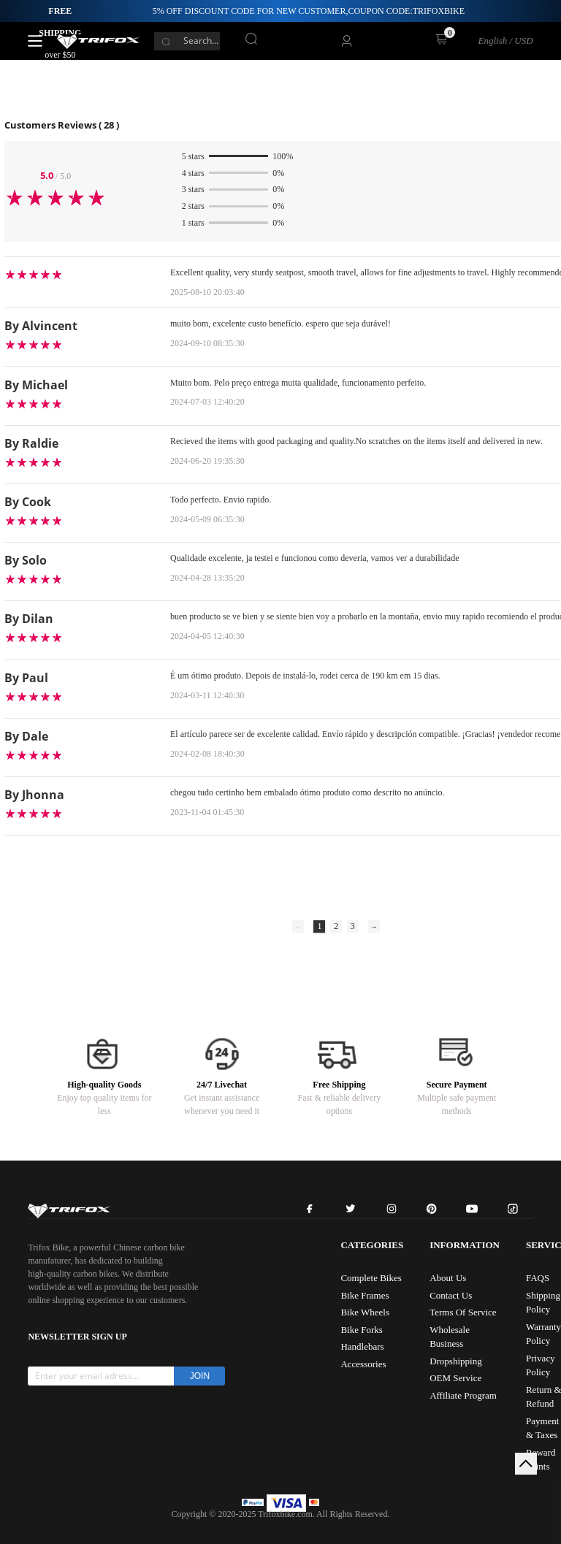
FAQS (537, 1277)
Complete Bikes (370, 1277)
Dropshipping (456, 1361)
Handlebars (361, 1346)
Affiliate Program (463, 1395)
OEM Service (455, 1377)
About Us (448, 1277)
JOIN (200, 1376)
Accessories (363, 1363)
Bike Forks (361, 1329)
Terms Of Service (463, 1312)
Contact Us (451, 1295)
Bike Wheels (364, 1312)
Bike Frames (364, 1295)
